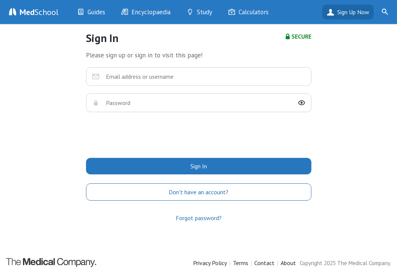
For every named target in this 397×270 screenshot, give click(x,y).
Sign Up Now (353, 12)
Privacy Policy (210, 263)
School (39, 12)
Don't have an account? (198, 192)
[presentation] (199, 134)
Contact (264, 263)
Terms (240, 263)
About (288, 263)
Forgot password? (199, 218)
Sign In (198, 166)
